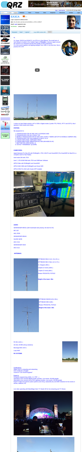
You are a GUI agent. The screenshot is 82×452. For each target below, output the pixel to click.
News (29, 12)
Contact (71, 12)
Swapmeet (52, 12)
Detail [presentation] (21, 32)
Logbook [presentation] (27, 32)
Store (44, 12)
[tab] (14, 32)
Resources (62, 12)
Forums (37, 12)
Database (22, 12)
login (56, 10)
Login (78, 12)
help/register (62, 10)
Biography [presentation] (14, 32)
